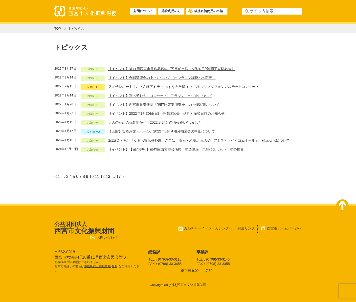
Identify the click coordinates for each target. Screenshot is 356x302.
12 (102, 176)
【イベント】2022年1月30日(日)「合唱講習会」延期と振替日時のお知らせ (166, 113)
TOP (57, 28)
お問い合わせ (107, 237)
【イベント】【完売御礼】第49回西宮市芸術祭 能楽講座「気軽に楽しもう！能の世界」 (177, 149)
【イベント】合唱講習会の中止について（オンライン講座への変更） (162, 78)
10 (91, 176)
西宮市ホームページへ (284, 228)
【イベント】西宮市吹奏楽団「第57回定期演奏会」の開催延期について (164, 105)
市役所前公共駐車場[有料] (101, 266)
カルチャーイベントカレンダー (208, 228)
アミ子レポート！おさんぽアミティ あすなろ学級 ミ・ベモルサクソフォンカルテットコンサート (183, 87)
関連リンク (246, 228)
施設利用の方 (171, 11)
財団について (143, 11)
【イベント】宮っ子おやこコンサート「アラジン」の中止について (160, 96)
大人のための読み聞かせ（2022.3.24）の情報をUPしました (155, 122)
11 (97, 176)
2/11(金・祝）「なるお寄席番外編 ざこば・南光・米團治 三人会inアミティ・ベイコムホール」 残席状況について (199, 140)
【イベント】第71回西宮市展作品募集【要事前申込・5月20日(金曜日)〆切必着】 (171, 69)
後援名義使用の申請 (208, 11)
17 (118, 176)
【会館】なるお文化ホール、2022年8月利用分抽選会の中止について (161, 131)
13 (108, 176)
